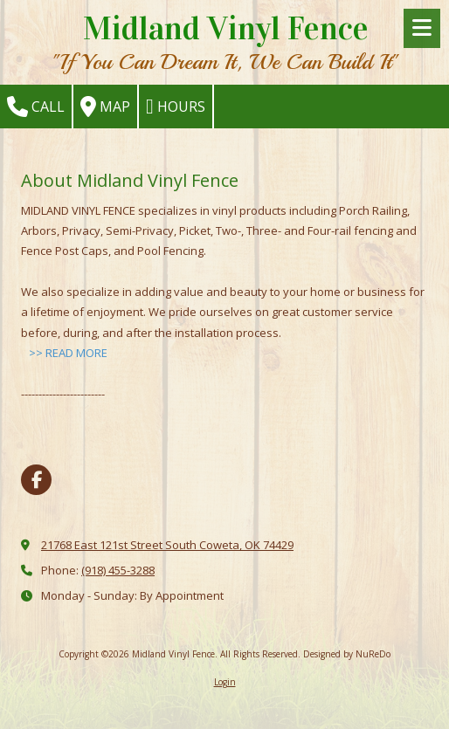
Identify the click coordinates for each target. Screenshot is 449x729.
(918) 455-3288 (118, 570)
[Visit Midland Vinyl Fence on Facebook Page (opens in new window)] (36, 479)
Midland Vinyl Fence (226, 28)
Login (225, 682)
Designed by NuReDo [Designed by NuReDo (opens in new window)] (346, 654)
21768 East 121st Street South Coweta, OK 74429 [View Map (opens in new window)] (167, 545)
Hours (175, 106)
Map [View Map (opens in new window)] (105, 106)
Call (36, 106)
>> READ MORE (68, 353)
